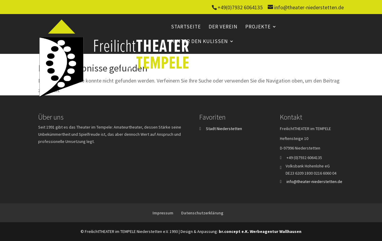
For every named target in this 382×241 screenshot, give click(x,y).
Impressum (163, 213)
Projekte (258, 27)
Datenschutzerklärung (202, 213)
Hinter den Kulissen (199, 42)
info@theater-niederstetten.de (314, 181)
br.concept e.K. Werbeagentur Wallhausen (260, 231)
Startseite (186, 27)
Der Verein (223, 27)
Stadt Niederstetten (224, 128)
